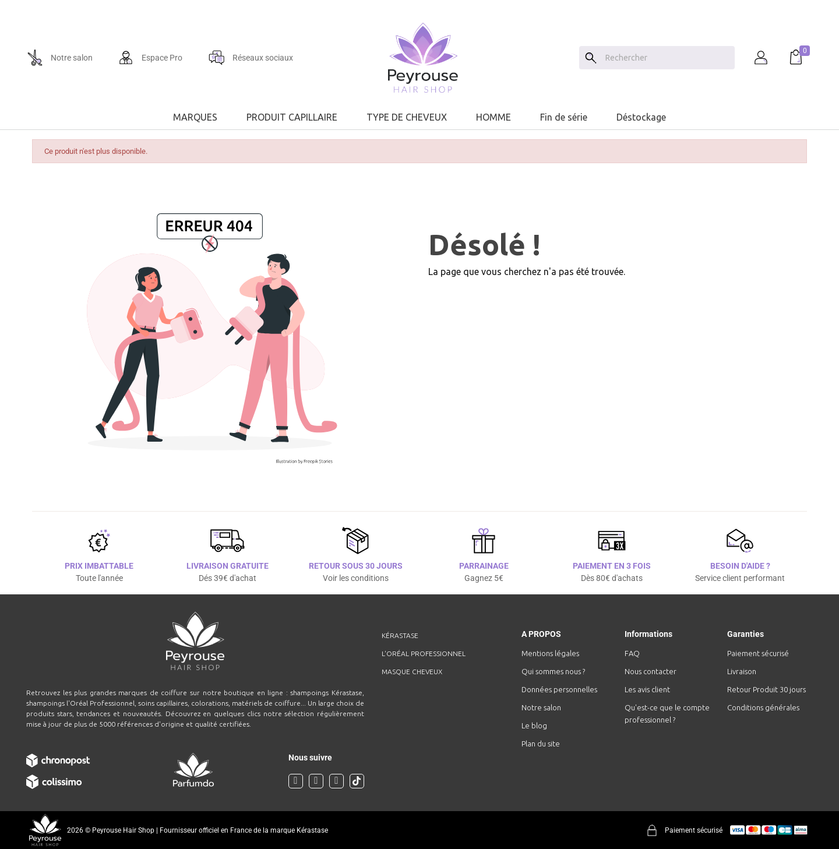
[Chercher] (667, 57)
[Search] (591, 57)
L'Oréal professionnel (424, 653)
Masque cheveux (412, 671)
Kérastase (400, 635)
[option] (419, 4)
